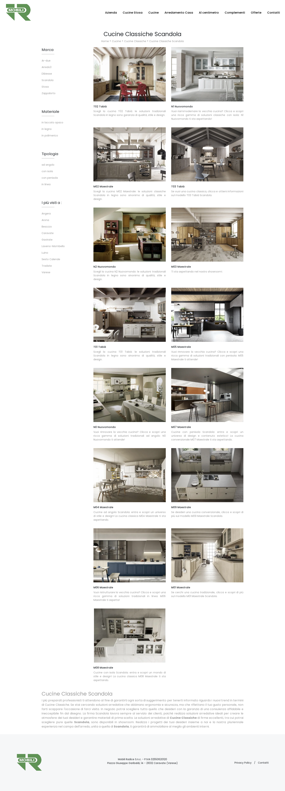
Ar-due (46, 60)
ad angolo (48, 165)
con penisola (50, 178)
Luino (45, 253)
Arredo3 (46, 67)
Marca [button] (48, 49)
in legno (47, 129)
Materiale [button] (50, 111)
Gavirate (47, 239)
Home (105, 41)
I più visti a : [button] (52, 202)
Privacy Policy (243, 763)
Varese (46, 272)
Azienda (111, 13)
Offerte (256, 13)
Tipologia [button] (50, 153)
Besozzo (47, 226)
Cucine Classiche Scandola (166, 41)
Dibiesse (47, 73)
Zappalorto (48, 93)
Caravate (48, 233)
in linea (46, 184)
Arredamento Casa (178, 13)
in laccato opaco (52, 122)
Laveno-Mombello (53, 246)
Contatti (273, 13)
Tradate (47, 266)
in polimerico (50, 135)
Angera (46, 213)
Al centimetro (209, 13)
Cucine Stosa (132, 13)
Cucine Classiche (135, 41)
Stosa (45, 87)
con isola (47, 171)
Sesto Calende (51, 259)
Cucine (153, 13)
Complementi (235, 13)
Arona (45, 220)
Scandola (47, 80)
